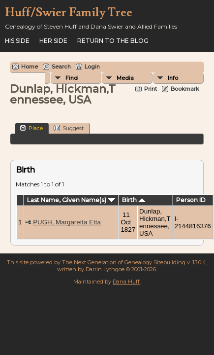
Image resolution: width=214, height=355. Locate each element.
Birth (134, 200)
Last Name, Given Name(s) (71, 200)
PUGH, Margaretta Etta (67, 222)
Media (125, 77)
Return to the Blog (113, 40)
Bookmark (185, 88)
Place (31, 128)
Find (71, 77)
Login (92, 66)
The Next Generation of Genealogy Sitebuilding (123, 262)
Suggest (69, 128)
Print (150, 88)
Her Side (53, 40)
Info (173, 77)
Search (61, 66)
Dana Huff (126, 281)
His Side (17, 40)
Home (29, 66)
